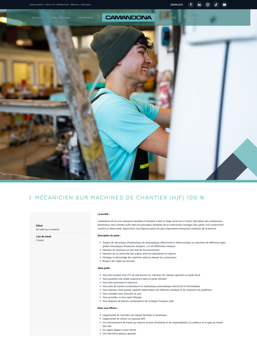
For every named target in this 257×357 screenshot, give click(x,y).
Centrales (192, 17)
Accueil (37, 17)
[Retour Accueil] (128, 17)
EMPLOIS (177, 4)
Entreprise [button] (86, 17)
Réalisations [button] (60, 17)
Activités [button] (170, 17)
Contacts (215, 17)
